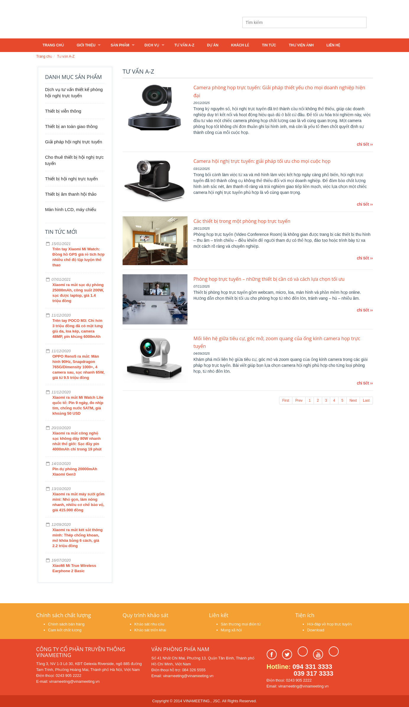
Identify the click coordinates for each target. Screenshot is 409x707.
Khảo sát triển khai (150, 630)
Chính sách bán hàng (66, 624)
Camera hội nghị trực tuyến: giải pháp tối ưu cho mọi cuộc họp (261, 161)
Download (315, 630)
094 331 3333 (313, 666)
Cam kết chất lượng (65, 630)
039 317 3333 (313, 673)
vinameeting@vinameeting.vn (155, 5)
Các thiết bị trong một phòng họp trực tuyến (241, 221)
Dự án (212, 45)
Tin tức (269, 45)
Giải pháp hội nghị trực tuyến (73, 141)
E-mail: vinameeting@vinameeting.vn (68, 681)
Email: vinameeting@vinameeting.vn (182, 676)
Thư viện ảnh (301, 45)
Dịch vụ (151, 45)
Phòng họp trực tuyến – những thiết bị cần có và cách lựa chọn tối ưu (269, 279)
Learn (110, 23)
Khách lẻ (240, 45)
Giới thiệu (86, 45)
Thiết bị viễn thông (63, 110)
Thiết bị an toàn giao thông (71, 126)
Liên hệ (333, 45)
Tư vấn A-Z (184, 45)
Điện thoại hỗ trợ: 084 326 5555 (178, 670)
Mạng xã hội (231, 630)
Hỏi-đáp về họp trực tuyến (329, 624)
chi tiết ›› (365, 144)
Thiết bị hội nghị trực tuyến (71, 178)
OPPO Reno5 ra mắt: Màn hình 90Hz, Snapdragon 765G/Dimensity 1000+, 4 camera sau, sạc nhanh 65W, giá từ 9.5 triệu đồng (79, 367)
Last (366, 400)
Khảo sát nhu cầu (149, 624)
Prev (298, 400)
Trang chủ (53, 45)
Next (353, 400)
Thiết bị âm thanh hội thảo (71, 194)
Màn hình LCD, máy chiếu (70, 209)
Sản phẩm (120, 45)
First (285, 400)
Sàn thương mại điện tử (241, 624)
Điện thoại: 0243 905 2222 (59, 675)
